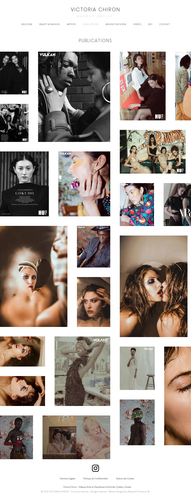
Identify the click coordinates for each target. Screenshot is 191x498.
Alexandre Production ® (138, 491)
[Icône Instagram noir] (95, 468)
